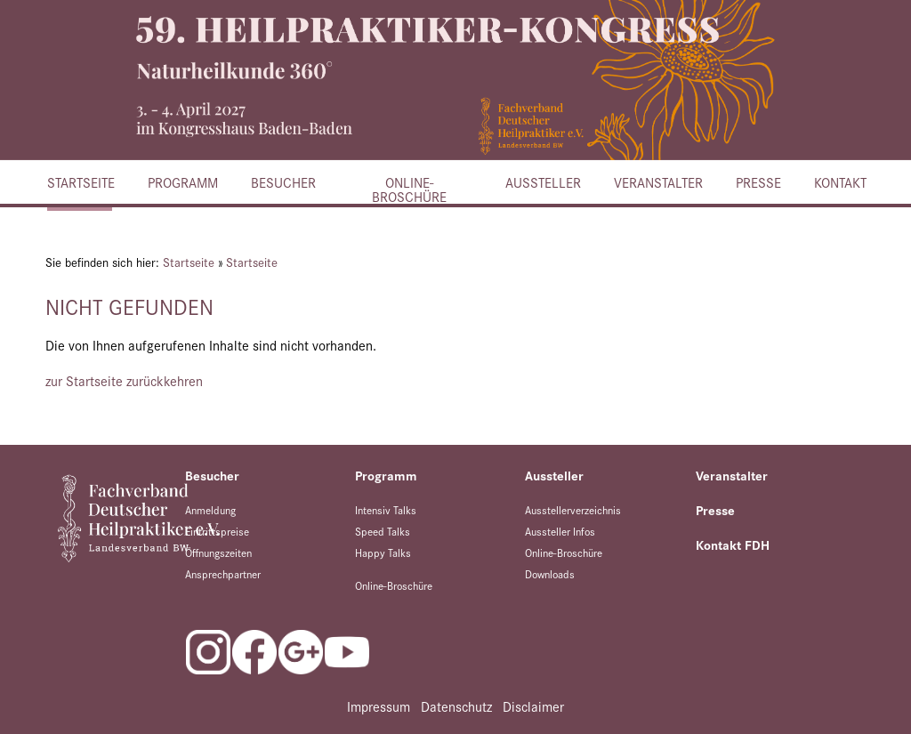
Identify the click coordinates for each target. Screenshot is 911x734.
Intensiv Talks (385, 509)
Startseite (79, 182)
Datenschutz (456, 706)
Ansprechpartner (223, 573)
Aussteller (541, 182)
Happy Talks (383, 552)
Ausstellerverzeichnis (573, 509)
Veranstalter (656, 182)
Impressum (378, 706)
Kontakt (839, 182)
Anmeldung (210, 509)
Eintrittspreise (217, 530)
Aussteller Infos (560, 530)
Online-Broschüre (409, 188)
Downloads (550, 573)
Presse (757, 182)
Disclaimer (533, 706)
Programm (181, 182)
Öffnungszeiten (218, 552)
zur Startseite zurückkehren (124, 380)
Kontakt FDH (733, 544)
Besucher (282, 182)
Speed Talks (382, 530)
